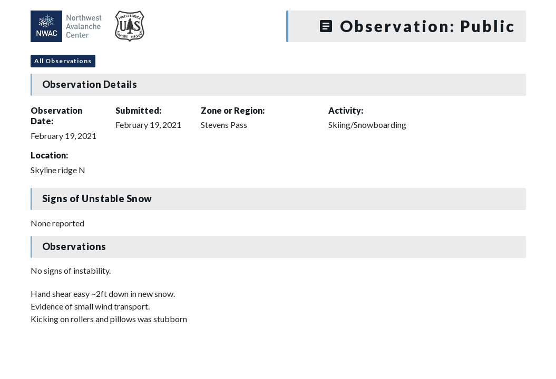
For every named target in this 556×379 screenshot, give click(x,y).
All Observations (63, 61)
